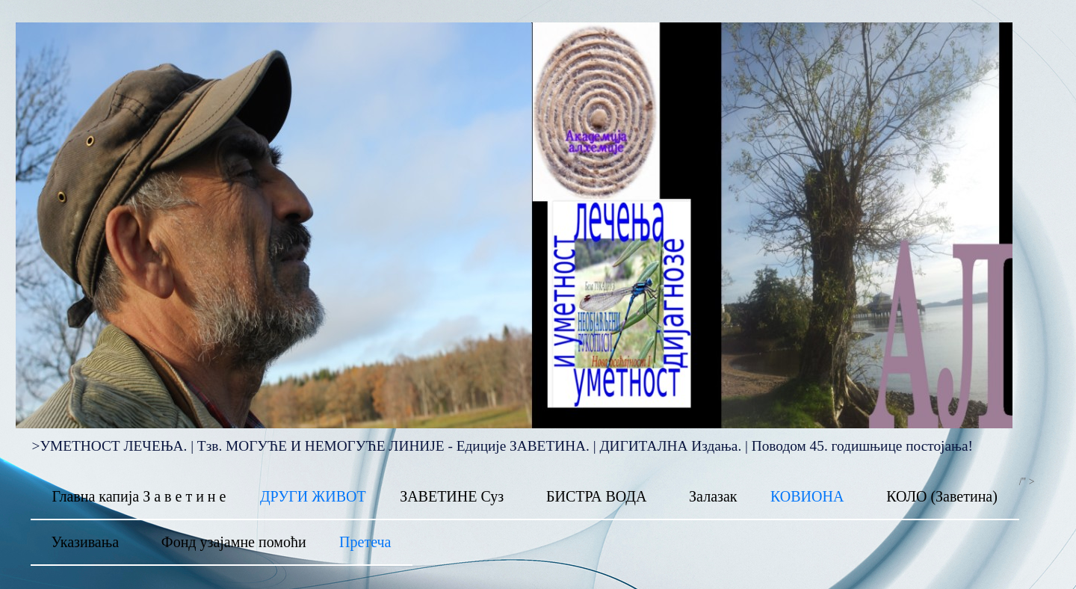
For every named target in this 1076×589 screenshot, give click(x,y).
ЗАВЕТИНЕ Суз (452, 496)
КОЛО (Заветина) (942, 496)
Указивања (85, 542)
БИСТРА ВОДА (596, 496)
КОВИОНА (807, 496)
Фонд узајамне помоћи (233, 542)
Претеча (365, 542)
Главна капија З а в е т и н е (139, 496)
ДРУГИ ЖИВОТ (313, 496)
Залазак (713, 496)
